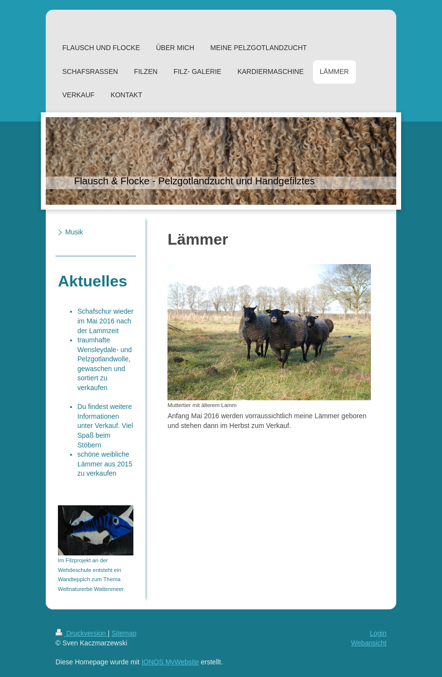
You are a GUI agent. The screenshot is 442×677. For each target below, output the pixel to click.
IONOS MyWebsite (170, 662)
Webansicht (369, 643)
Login (378, 633)
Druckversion (81, 633)
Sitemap (123, 633)
